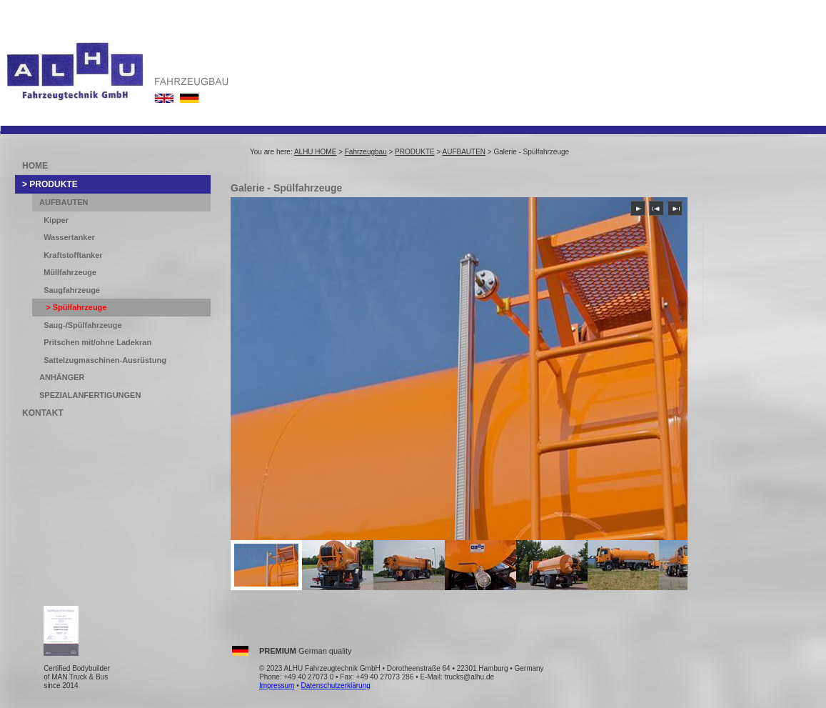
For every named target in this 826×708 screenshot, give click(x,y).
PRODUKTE (415, 152)
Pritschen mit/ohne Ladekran (97, 342)
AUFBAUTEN (464, 152)
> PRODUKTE (50, 184)
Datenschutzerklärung (336, 685)
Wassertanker (69, 237)
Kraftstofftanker (73, 255)
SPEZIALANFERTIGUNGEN (90, 395)
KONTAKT (43, 413)
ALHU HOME (315, 152)
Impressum (276, 685)
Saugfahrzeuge (72, 290)
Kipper (56, 220)
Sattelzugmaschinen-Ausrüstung (105, 360)
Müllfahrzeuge (70, 272)
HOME (35, 166)
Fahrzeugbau (366, 152)
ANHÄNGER (62, 377)
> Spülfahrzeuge (75, 307)
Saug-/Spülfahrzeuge (82, 325)
